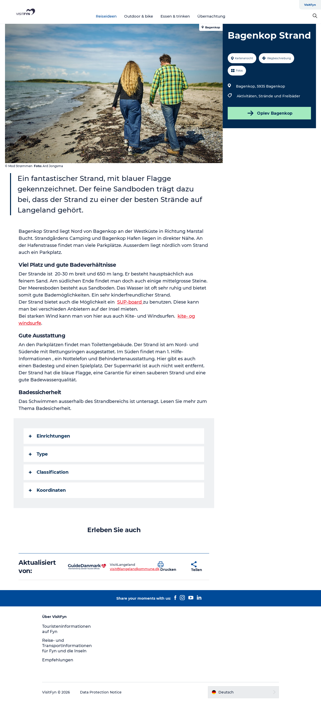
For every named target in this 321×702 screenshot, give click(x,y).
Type (38, 454)
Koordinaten (47, 490)
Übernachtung (211, 16)
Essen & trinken (175, 16)
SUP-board (130, 302)
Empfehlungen (57, 660)
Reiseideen (106, 16)
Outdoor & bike (138, 16)
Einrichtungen (49, 436)
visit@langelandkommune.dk (134, 569)
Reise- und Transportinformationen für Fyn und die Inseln (67, 645)
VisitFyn (310, 5)
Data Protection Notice (101, 692)
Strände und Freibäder (279, 96)
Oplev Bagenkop (269, 113)
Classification (48, 472)
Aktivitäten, (248, 96)
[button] (171, 566)
